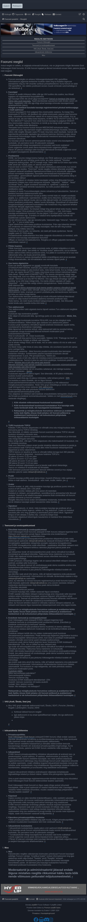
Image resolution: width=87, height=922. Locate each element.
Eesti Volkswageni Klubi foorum (21, 737)
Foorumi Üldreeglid (43, 42)
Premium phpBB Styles (52, 908)
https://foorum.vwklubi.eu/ (19, 536)
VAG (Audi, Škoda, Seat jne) (43, 49)
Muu (43, 55)
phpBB (34, 905)
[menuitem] (17, 14)
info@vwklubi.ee (64, 828)
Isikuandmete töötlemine (43, 52)
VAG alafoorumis (45, 387)
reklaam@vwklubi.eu (36, 472)
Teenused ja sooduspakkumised (43, 45)
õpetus (29, 371)
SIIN (67, 378)
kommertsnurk (66, 396)
